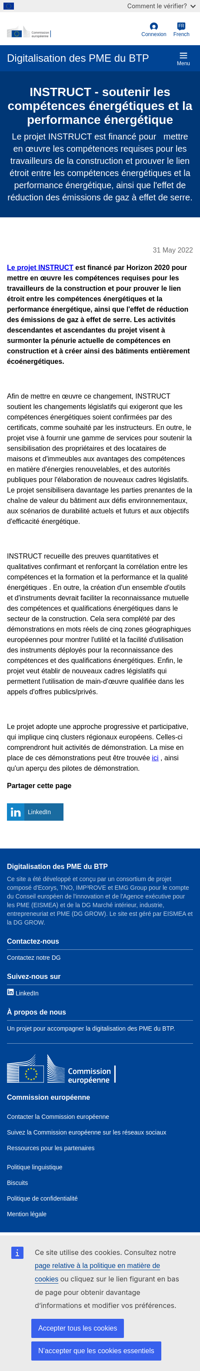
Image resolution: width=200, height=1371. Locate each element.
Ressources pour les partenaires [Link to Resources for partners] (51, 1148)
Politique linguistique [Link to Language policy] (35, 1167)
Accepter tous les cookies (77, 1328)
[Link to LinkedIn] (23, 992)
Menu (183, 59)
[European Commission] (72, 32)
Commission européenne (48, 1097)
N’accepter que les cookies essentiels (96, 1350)
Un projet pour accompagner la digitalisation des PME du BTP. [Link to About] (91, 1028)
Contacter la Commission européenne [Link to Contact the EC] (58, 1116)
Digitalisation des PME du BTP (57, 866)
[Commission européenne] (61, 1070)
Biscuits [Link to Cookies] (17, 1182)
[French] (181, 30)
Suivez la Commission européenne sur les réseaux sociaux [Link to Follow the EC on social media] (87, 1132)
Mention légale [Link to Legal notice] (27, 1214)
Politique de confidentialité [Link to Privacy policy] (42, 1198)
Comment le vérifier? (161, 6)
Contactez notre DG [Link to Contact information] (34, 957)
